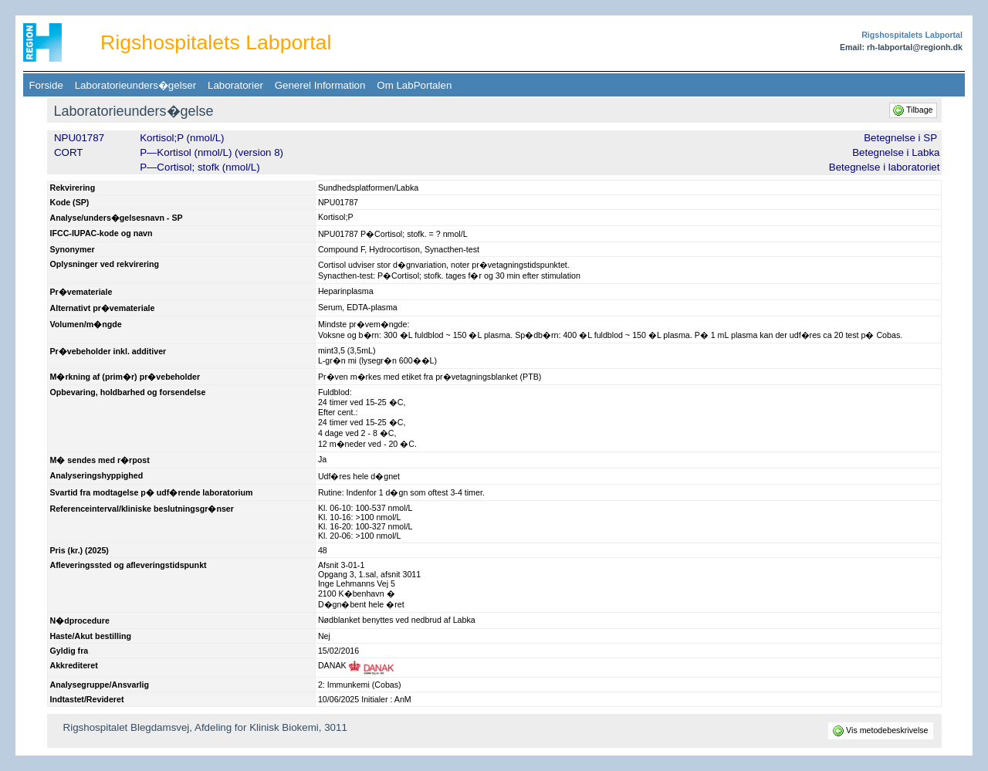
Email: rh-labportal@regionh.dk (901, 47)
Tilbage (914, 109)
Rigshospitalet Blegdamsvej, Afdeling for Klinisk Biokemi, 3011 (205, 727)
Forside (46, 85)
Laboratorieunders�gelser (135, 85)
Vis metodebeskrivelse (881, 730)
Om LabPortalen (414, 85)
